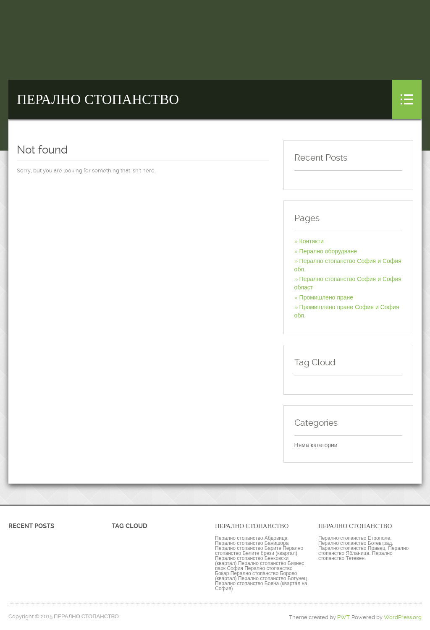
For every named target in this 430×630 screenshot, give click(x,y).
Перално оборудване (328, 251)
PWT (343, 617)
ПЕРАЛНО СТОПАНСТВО (98, 99)
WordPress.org (403, 617)
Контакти (311, 241)
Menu (407, 99)
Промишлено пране (326, 297)
